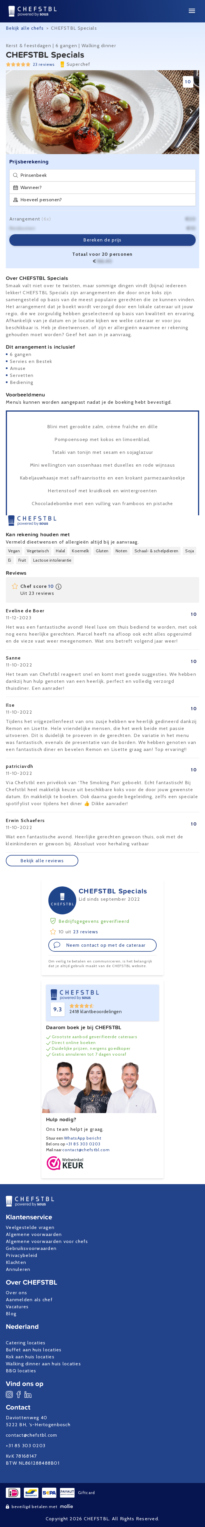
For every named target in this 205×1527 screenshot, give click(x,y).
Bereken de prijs (102, 240)
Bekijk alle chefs (25, 28)
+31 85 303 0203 (83, 1144)
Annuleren (18, 1269)
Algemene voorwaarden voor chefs (47, 1241)
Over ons (16, 1292)
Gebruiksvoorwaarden (31, 1248)
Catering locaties (26, 1343)
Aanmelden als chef (29, 1299)
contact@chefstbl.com (86, 1149)
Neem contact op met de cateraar (100, 945)
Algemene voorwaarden (34, 1234)
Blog (11, 1313)
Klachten (16, 1262)
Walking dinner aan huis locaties (43, 1363)
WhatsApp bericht (82, 1138)
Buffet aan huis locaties (34, 1350)
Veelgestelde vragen (30, 1227)
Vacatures (17, 1306)
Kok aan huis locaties (30, 1357)
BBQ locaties (21, 1370)
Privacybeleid (22, 1255)
